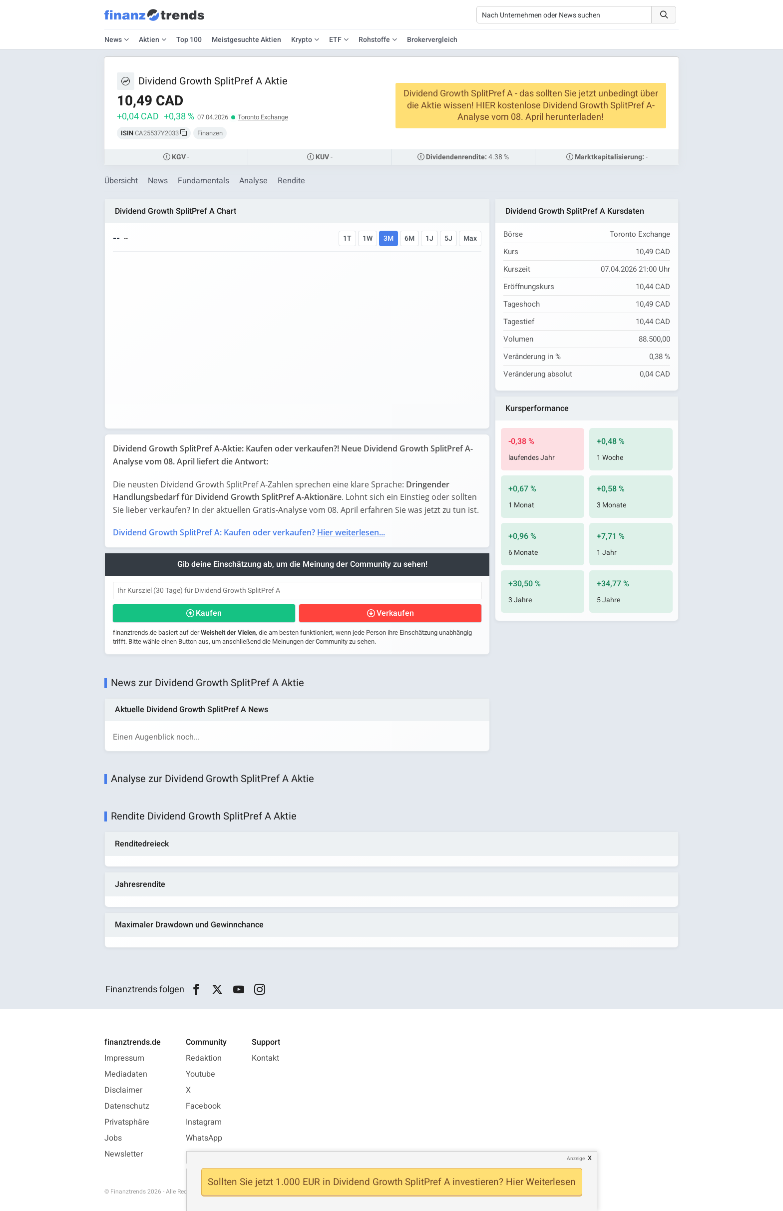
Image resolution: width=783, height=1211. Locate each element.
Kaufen (209, 613)
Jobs (113, 1138)
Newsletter (123, 1154)
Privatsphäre (126, 1122)
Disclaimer (123, 1090)
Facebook (203, 1106)
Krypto (301, 39)
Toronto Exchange (263, 117)
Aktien (149, 39)
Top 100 (189, 39)
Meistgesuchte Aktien (246, 39)
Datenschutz (126, 1106)
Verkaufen (395, 613)
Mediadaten (125, 1074)
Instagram (204, 1122)
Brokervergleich (432, 39)
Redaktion (204, 1058)
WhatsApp (204, 1138)
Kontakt (265, 1058)
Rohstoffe (374, 39)
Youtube (200, 1074)
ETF (335, 39)
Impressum (124, 1058)
